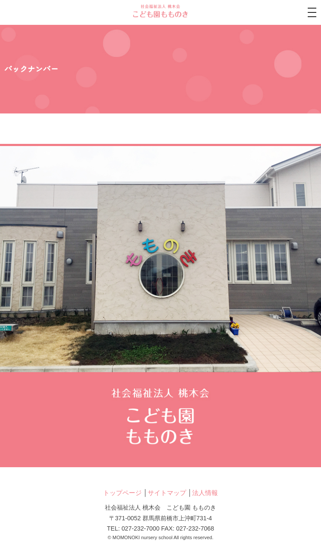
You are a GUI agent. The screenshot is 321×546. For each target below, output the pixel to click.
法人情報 (205, 492)
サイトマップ (167, 492)
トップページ (122, 492)
